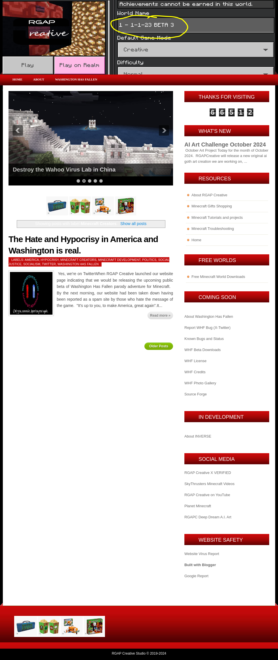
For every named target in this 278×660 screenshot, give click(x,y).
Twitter (49, 264)
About (38, 79)
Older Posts (158, 346)
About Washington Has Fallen (208, 316)
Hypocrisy (49, 259)
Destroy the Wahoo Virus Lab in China (64, 169)
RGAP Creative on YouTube (207, 495)
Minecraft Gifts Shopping (211, 206)
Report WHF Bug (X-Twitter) (207, 327)
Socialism (31, 264)
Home (17, 79)
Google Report (196, 576)
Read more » (160, 315)
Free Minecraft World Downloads (218, 277)
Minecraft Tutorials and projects (217, 217)
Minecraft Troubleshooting (212, 228)
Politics (149, 259)
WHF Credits (194, 372)
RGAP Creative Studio (129, 653)
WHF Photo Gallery (200, 383)
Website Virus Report (201, 554)
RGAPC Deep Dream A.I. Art (207, 517)
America (32, 259)
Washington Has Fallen (76, 79)
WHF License (195, 361)
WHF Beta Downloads (202, 350)
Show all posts (133, 223)
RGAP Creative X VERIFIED (207, 473)
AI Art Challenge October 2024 (225, 144)
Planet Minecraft (197, 506)
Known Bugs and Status (204, 339)
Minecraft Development (119, 259)
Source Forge (195, 394)
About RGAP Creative (209, 195)
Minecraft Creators (78, 259)
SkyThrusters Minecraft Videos (209, 484)
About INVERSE (197, 436)
